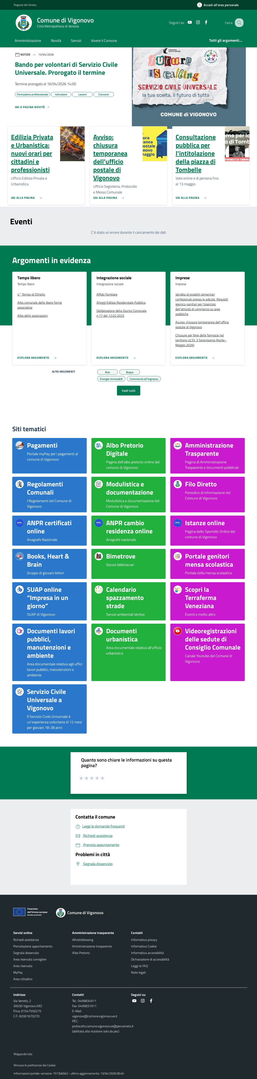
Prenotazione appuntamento (32, 946)
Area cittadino (22, 978)
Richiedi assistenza (26, 939)
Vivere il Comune (104, 40)
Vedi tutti (128, 390)
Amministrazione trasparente (92, 946)
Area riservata (22, 965)
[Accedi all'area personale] (219, 5)
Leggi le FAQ (139, 965)
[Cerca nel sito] (239, 23)
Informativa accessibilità (147, 952)
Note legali (138, 972)
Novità (56, 40)
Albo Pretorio (81, 952)
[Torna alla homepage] (82, 913)
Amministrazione (28, 40)
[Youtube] (186, 22)
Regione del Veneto (25, 5)
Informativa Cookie (144, 946)
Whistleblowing (82, 939)
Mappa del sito (23, 1054)
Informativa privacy (144, 939)
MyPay (18, 972)
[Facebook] (202, 22)
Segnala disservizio (26, 952)
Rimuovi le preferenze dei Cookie (35, 1065)
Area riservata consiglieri (29, 959)
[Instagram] (194, 22)
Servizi (76, 40)
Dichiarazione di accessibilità (150, 959)
